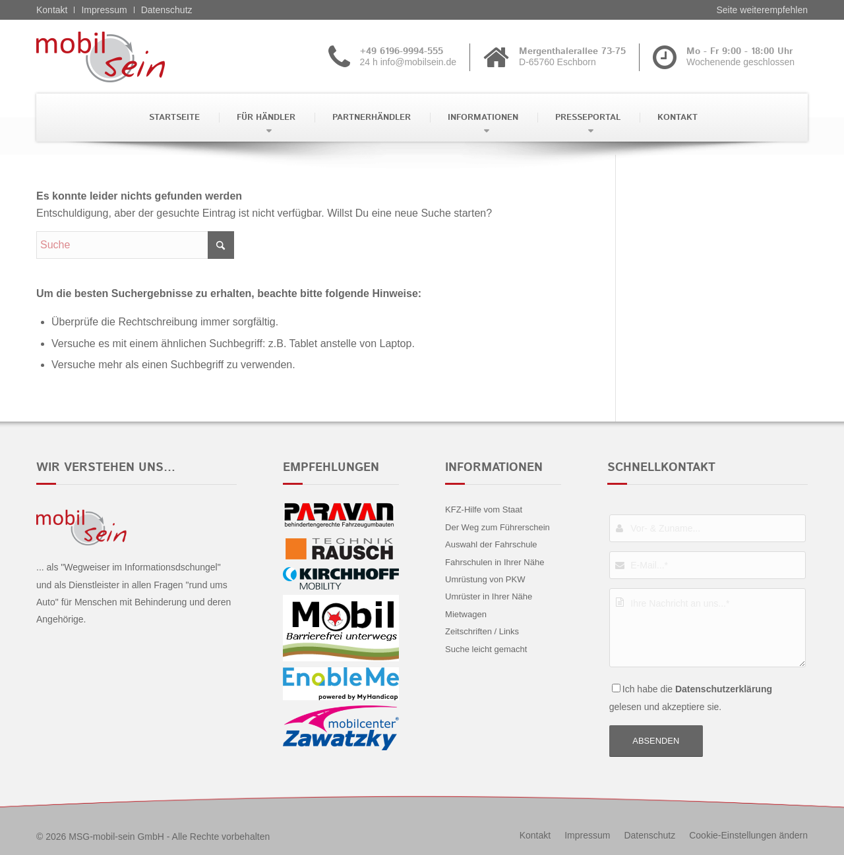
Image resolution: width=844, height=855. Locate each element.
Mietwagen (466, 614)
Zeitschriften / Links (482, 631)
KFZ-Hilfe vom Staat (483, 509)
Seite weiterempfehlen (762, 10)
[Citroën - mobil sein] (121, 57)
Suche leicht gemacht (486, 649)
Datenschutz (167, 10)
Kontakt (51, 10)
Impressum (104, 10)
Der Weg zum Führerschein (497, 527)
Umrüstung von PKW (485, 579)
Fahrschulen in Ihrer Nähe (494, 562)
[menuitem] (173, 118)
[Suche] (135, 245)
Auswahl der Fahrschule (491, 544)
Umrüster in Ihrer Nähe (488, 596)
